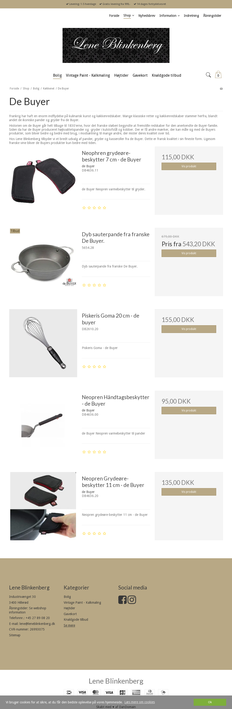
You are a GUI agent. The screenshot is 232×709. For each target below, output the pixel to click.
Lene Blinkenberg (116, 680)
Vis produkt (189, 166)
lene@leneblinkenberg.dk (37, 624)
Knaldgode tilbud (76, 619)
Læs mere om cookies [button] (139, 702)
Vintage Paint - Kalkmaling (82, 602)
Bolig (67, 597)
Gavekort (70, 614)
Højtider (69, 608)
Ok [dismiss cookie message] (210, 702)
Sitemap (14, 635)
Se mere (69, 625)
